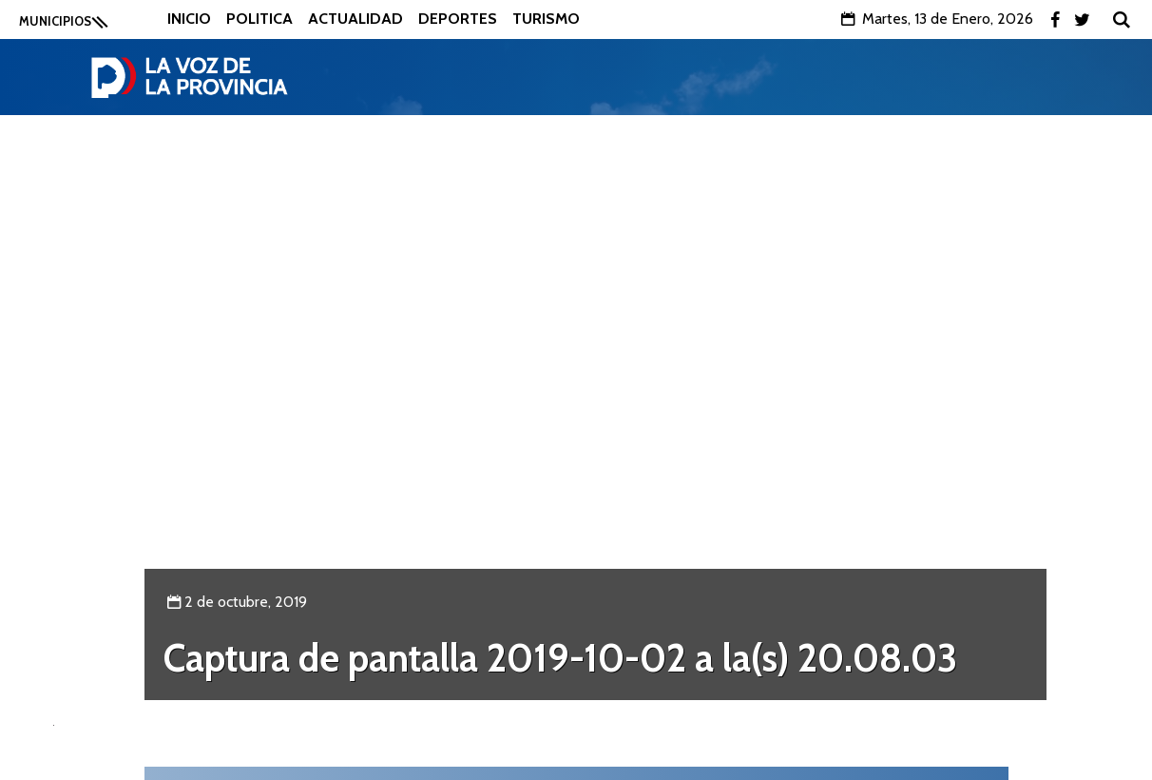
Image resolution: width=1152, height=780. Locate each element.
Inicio (189, 19)
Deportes (457, 19)
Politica (259, 19)
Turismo (546, 19)
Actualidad (355, 19)
